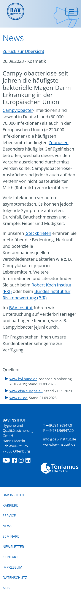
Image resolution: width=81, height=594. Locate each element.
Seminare (11, 536)
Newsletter (13, 546)
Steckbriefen (38, 233)
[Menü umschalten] (71, 11)
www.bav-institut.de (59, 444)
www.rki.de (18, 397)
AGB (6, 588)
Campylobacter (18, 110)
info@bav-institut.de (59, 439)
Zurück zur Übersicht (23, 51)
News (7, 525)
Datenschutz (15, 577)
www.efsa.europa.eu (26, 391)
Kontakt (10, 557)
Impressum (12, 567)
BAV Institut (21, 308)
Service (9, 515)
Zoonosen (58, 142)
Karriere (10, 505)
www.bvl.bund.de (23, 379)
